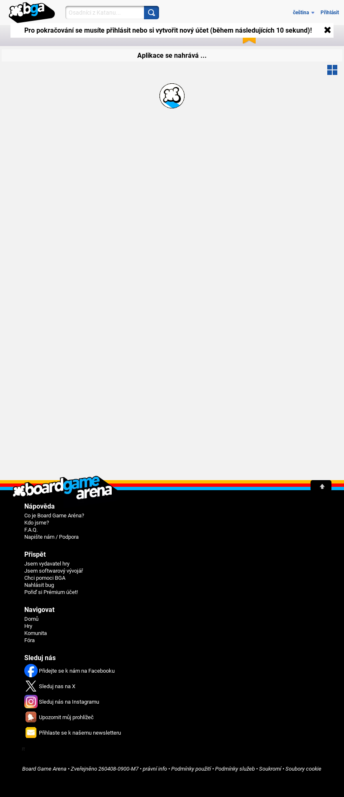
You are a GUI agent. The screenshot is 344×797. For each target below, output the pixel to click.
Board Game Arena (44, 769)
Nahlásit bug (39, 585)
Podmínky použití (191, 769)
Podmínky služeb (235, 769)
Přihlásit (330, 12)
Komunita (35, 633)
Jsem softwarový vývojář (53, 571)
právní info (155, 769)
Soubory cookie (303, 769)
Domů (31, 619)
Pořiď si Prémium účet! (51, 592)
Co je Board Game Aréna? (54, 515)
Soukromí (270, 769)
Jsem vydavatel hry (46, 563)
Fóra (29, 640)
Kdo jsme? (36, 522)
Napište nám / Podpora (51, 537)
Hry (28, 626)
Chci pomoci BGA (44, 578)
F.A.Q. (31, 530)
